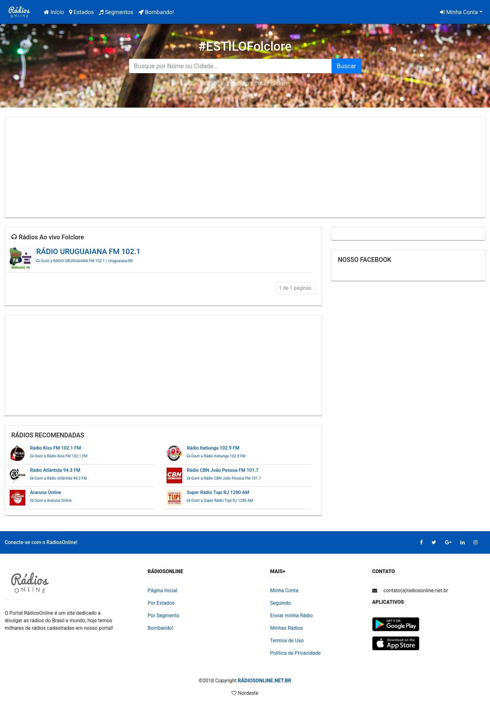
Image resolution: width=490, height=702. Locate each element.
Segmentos (116, 12)
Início (55, 11)
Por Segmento (163, 615)
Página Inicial (162, 590)
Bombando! (156, 12)
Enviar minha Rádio (291, 615)
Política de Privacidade (295, 653)
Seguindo (280, 603)
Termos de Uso (286, 641)
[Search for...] (230, 66)
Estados (81, 12)
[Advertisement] (245, 167)
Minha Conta (459, 12)
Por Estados (161, 603)
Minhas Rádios (286, 628)
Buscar (346, 66)
